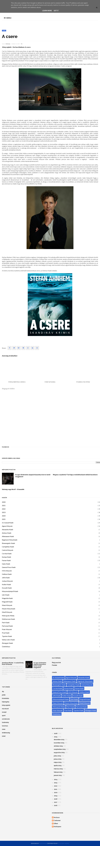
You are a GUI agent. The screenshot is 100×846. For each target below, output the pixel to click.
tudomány (5, 722)
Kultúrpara (57, 826)
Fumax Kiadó (6, 560)
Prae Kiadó (5, 633)
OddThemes (43, 843)
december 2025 (59, 739)
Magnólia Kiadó (7, 598)
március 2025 (58, 769)
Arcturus (8, 44)
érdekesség (6, 732)
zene (3, 729)
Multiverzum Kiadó (8, 619)
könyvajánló (6, 705)
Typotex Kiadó (7, 636)
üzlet (3, 736)
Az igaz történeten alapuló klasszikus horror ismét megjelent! (32, 475)
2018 (55, 799)
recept (4, 712)
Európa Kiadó (6, 557)
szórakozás (6, 719)
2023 (3, 512)
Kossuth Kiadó (7, 588)
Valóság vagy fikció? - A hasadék (13, 489)
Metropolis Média (8, 616)
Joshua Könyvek (7, 581)
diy (3, 691)
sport (3, 715)
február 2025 (58, 772)
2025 (3, 519)
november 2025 (59, 743)
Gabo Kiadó (6, 564)
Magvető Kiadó (7, 602)
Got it (56, 11)
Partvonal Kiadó (7, 626)
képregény (5, 702)
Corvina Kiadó (7, 553)
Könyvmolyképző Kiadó (10, 591)
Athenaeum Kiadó (8, 536)
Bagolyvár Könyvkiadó (9, 540)
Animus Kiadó (6, 533)
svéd (4, 30)
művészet (5, 708)
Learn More (47, 11)
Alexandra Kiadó (7, 529)
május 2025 (57, 762)
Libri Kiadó (5, 595)
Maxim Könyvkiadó (8, 609)
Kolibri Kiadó (6, 584)
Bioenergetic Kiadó (8, 543)
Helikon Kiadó (7, 574)
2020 (3, 502)
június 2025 (57, 759)
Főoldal (54, 665)
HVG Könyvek (7, 571)
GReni (56, 823)
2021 (3, 505)
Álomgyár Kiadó (7, 643)
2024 (3, 516)
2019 (55, 796)
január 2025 (58, 775)
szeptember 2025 (60, 749)
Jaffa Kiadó (6, 577)
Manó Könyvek (7, 605)
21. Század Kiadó (7, 523)
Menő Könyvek (7, 612)
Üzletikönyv (6, 646)
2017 (55, 802)
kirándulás (5, 698)
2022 (3, 509)
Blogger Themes (63, 843)
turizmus (5, 726)
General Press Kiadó (9, 567)
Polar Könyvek (7, 629)
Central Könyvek (7, 550)
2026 (55, 733)
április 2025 (57, 765)
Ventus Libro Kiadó (8, 640)
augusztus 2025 (59, 752)
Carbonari (57, 820)
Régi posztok (56, 662)
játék (3, 695)
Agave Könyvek (7, 526)
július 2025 (57, 756)
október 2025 (58, 746)
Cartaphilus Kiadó (8, 547)
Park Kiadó (5, 622)
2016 (55, 805)
